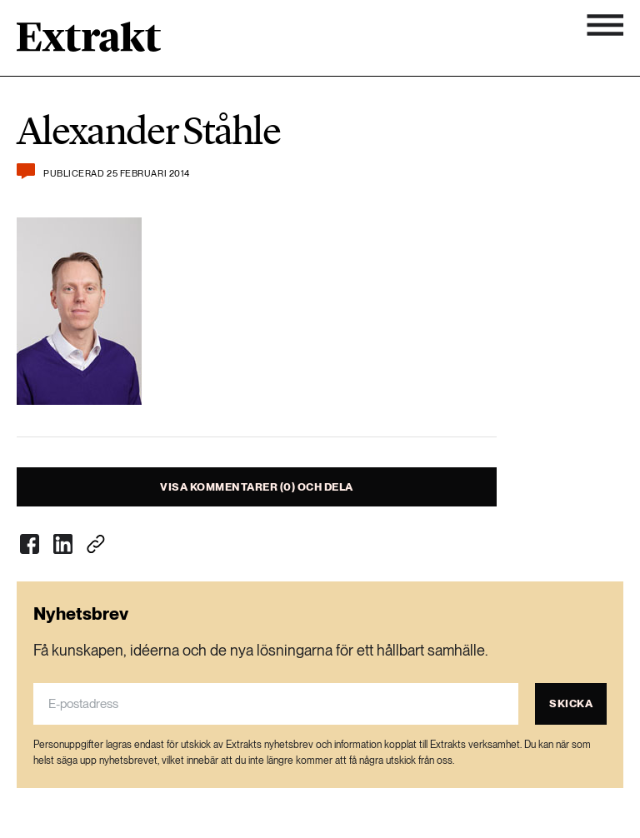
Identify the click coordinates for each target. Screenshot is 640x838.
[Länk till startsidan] (89, 42)
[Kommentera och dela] (26, 171)
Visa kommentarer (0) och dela (256, 487)
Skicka (570, 703)
